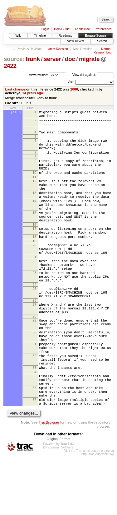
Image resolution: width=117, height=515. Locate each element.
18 (34, 261)
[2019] (16, 112)
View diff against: (93, 75)
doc (70, 59)
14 (34, 218)
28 (34, 355)
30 (34, 374)
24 (34, 318)
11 (34, 189)
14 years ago (32, 93)
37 (34, 456)
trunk (33, 59)
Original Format (59, 497)
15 (34, 232)
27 (34, 341)
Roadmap (65, 35)
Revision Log (103, 52)
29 (34, 359)
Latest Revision (57, 49)
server (52, 59)
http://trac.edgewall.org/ (97, 513)
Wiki (19, 35)
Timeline (40, 35)
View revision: (38, 75)
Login (45, 29)
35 (34, 427)
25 (34, 322)
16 (34, 247)
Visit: (71, 82)
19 (34, 266)
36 (34, 442)
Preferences (103, 29)
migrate (89, 59)
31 (34, 389)
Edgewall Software (60, 506)
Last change (15, 89)
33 (34, 418)
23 (34, 303)
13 (34, 208)
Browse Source (95, 35)
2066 (74, 89)
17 (34, 251)
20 (34, 270)
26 (34, 337)
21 (34, 285)
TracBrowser (49, 481)
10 (34, 184)
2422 (10, 66)
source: (14, 59)
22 (34, 289)
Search (102, 41)
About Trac (82, 29)
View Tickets (75, 41)
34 (34, 423)
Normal (106, 49)
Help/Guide (62, 29)
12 (34, 193)
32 (34, 403)
